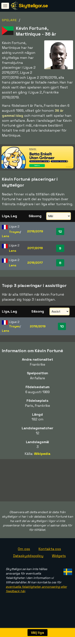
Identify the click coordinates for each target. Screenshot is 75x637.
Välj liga (37, 632)
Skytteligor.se (33, 5)
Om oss (24, 555)
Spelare (9, 20)
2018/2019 (35, 231)
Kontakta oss (49, 555)
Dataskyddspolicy (28, 561)
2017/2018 (35, 248)
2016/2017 (35, 263)
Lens (5, 236)
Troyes (14, 232)
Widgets (59, 561)
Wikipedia (42, 453)
